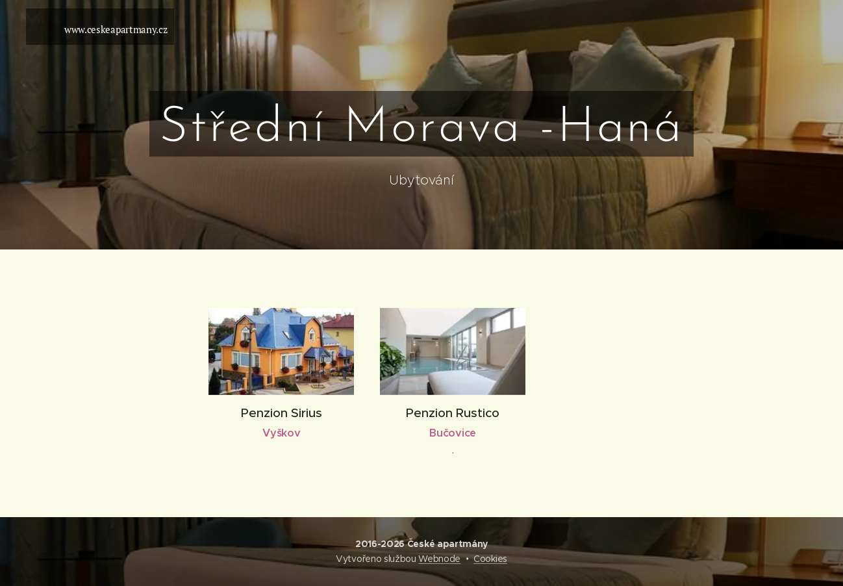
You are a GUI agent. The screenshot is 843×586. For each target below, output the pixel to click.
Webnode (439, 559)
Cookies (490, 559)
